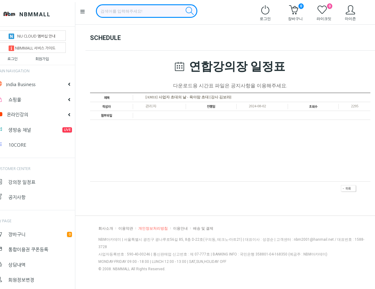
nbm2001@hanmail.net (314, 239)
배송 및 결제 (203, 228)
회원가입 (51, 57)
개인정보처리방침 (153, 228)
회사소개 (105, 228)
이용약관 (125, 228)
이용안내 (180, 228)
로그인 (22, 57)
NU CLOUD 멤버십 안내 (41, 34)
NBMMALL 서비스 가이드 (41, 46)
